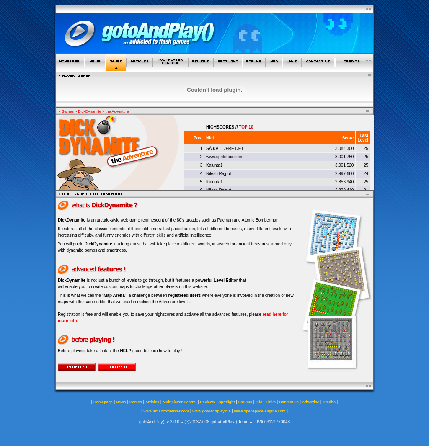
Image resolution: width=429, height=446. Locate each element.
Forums (245, 402)
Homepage (103, 402)
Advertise (310, 402)
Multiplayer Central (179, 402)
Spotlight (227, 402)
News (121, 402)
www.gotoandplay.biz (211, 411)
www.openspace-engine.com (259, 411)
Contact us (289, 402)
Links (271, 402)
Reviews (207, 402)
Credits (329, 402)
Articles (152, 402)
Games (68, 111)
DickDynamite (89, 111)
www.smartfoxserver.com (166, 411)
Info (259, 402)
